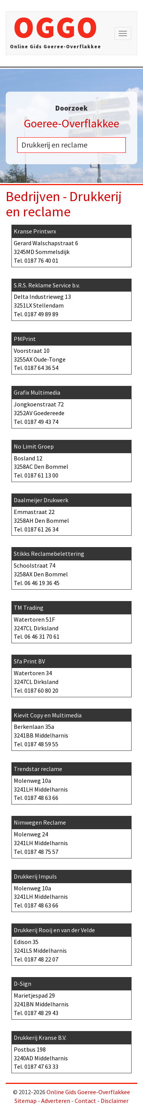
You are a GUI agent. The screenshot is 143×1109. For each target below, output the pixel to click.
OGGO (55, 33)
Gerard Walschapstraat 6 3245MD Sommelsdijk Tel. (71, 244)
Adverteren (55, 1100)
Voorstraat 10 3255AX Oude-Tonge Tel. (71, 352)
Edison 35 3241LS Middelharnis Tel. (71, 943)
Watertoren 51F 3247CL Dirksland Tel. (71, 621)
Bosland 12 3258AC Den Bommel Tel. (71, 459)
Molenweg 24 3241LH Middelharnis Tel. (71, 835)
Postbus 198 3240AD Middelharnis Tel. (71, 1051)
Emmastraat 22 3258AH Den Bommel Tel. (71, 513)
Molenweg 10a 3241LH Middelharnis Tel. (71, 782)
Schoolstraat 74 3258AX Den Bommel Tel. (71, 567)
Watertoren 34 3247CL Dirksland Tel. (71, 674)
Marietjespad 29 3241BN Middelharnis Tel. (71, 997)
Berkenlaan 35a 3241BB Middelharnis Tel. (71, 728)
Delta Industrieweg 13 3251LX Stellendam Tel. (71, 298)
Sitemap (25, 1100)
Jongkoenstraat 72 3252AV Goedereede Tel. (71, 405)
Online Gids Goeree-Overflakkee (88, 1092)
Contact (85, 1100)
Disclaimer (115, 1100)
